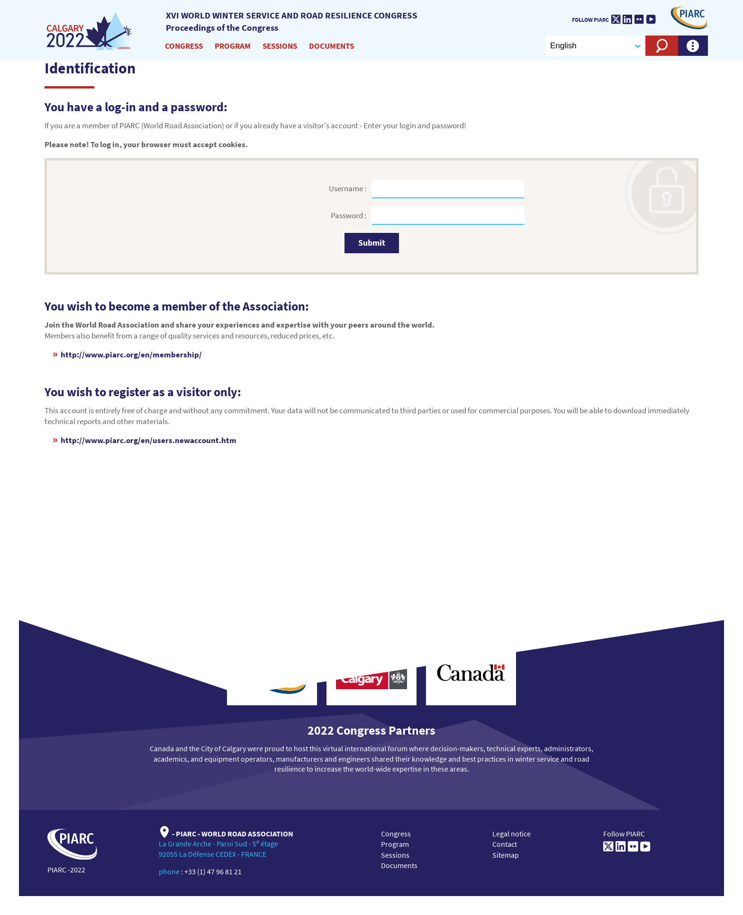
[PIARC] (689, 17)
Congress (184, 46)
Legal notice (511, 833)
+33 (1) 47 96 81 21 (213, 871)
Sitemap (505, 855)
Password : (349, 215)
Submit (371, 242)
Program (233, 46)
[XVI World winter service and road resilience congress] (90, 31)
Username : (348, 188)
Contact (504, 844)
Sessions (280, 46)
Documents (331, 46)
